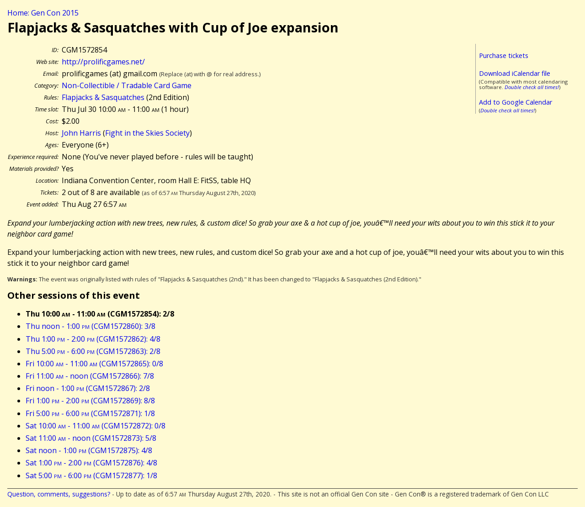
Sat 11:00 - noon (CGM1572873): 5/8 (91, 438)
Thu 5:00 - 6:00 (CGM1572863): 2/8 (93, 351)
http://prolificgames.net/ (103, 62)
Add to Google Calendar (515, 102)
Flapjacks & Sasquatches (103, 97)
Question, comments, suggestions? (58, 494)
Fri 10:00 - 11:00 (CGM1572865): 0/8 (94, 364)
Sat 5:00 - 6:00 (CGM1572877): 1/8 (91, 475)
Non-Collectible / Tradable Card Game (126, 85)
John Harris (81, 133)
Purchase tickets (503, 55)
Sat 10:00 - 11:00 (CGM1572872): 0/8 (95, 426)
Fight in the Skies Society (147, 133)
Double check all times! (532, 87)
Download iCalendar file (514, 73)
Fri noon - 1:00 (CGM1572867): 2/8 (88, 388)
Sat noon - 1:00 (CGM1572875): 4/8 (89, 450)
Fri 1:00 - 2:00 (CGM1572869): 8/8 (90, 401)
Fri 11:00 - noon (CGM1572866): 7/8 (90, 376)
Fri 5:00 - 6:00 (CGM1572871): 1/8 (90, 413)
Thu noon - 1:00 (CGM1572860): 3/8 (90, 326)
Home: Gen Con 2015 (43, 13)
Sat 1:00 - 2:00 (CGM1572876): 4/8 (91, 463)
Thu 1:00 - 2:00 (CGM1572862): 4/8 (93, 339)
